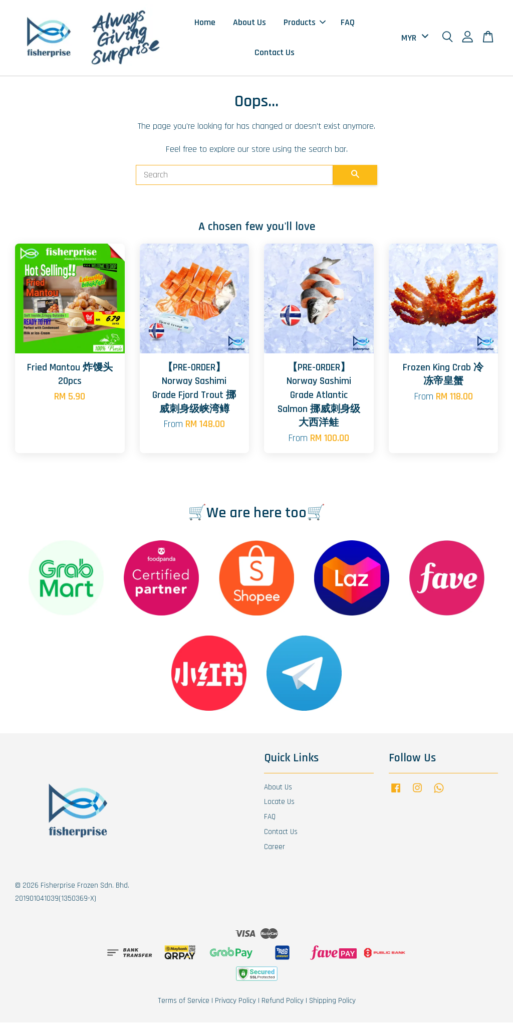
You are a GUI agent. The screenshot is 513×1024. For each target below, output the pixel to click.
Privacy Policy (235, 1002)
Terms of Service (183, 1002)
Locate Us (279, 803)
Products (305, 23)
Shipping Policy (332, 1002)
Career (274, 848)
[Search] (234, 176)
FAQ (348, 23)
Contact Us (274, 53)
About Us (249, 23)
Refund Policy (283, 1002)
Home (204, 23)
